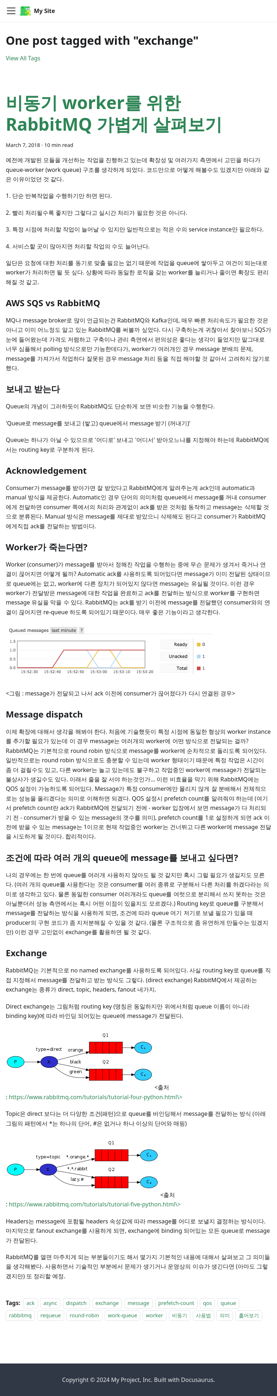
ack (30, 1303)
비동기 (179, 1315)
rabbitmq (20, 1315)
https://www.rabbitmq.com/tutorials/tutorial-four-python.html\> (95, 1097)
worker (154, 1315)
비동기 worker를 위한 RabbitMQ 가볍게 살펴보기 (114, 113)
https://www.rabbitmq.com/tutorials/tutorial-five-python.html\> (94, 1204)
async (50, 1303)
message (138, 1303)
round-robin (84, 1315)
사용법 (203, 1315)
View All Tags (23, 58)
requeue (50, 1315)
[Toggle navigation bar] (11, 10)
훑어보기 (249, 1315)
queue (228, 1303)
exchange (107, 1303)
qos (207, 1303)
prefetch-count (176, 1303)
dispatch (76, 1303)
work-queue (122, 1315)
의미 (225, 1315)
